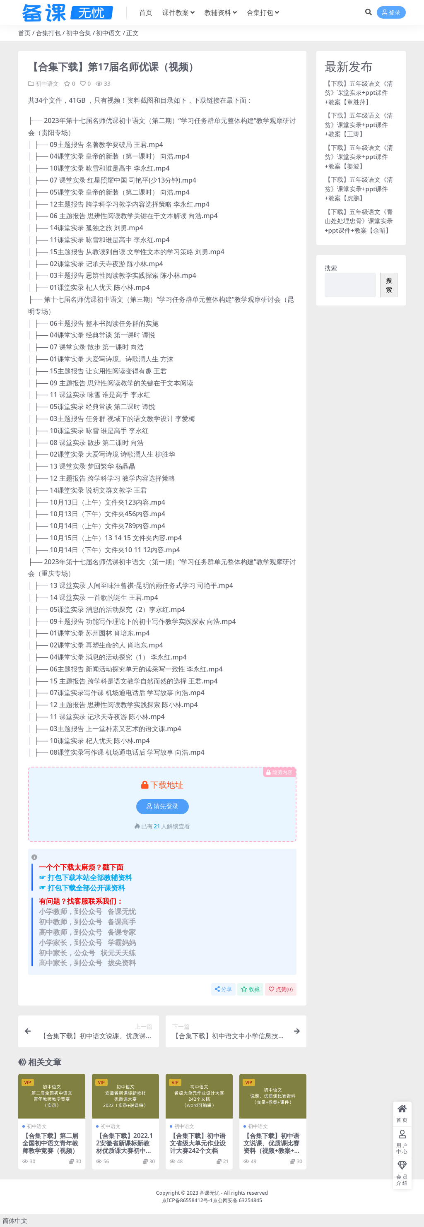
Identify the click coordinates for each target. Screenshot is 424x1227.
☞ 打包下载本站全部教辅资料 (85, 877)
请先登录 (162, 806)
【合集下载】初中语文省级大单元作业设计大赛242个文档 (198, 1143)
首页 (24, 33)
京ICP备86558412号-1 (187, 1200)
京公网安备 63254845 (237, 1200)
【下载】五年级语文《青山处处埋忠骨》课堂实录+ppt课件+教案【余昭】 (359, 220)
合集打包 (48, 33)
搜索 (331, 268)
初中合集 (78, 33)
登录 (391, 13)
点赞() (281, 989)
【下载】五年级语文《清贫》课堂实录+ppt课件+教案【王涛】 (359, 124)
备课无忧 (209, 1192)
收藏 (250, 989)
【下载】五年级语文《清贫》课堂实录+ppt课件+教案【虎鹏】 (359, 188)
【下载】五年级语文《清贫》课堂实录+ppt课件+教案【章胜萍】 (359, 92)
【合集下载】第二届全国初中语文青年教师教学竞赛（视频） (50, 1143)
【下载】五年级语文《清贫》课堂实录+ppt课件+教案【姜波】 (359, 156)
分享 (223, 989)
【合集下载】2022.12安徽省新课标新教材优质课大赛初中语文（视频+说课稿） (124, 1146)
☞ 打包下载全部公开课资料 (82, 888)
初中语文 (108, 33)
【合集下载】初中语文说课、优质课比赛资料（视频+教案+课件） (271, 1146)
